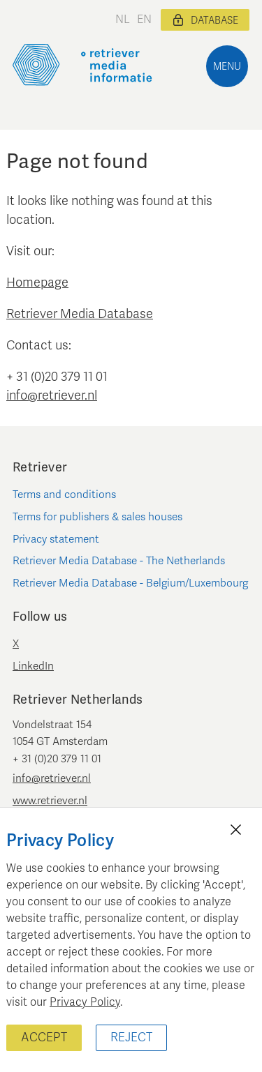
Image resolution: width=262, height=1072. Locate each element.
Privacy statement (56, 539)
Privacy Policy (85, 1002)
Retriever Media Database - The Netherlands (119, 560)
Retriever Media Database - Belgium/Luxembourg (130, 583)
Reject (131, 1037)
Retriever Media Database (79, 314)
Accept (44, 1037)
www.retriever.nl (50, 800)
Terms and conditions (64, 494)
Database (205, 20)
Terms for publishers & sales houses (97, 517)
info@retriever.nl (51, 395)
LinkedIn (33, 666)
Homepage (37, 282)
